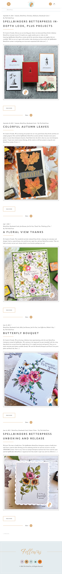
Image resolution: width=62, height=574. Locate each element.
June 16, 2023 (6, 430)
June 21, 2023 (6, 325)
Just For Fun (30, 226)
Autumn (17, 16)
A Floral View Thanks (23, 232)
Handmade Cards (44, 16)
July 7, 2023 (6, 224)
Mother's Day (50, 327)
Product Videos (32, 430)
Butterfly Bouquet (21, 333)
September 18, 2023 (8, 123)
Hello (21, 327)
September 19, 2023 (8, 16)
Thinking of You (45, 226)
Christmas (29, 16)
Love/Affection (42, 327)
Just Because (23, 226)
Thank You (37, 226)
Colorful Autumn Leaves (26, 126)
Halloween (36, 16)
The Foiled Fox (27, 566)
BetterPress (23, 16)
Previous (6, 533)
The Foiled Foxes (9, 18)
